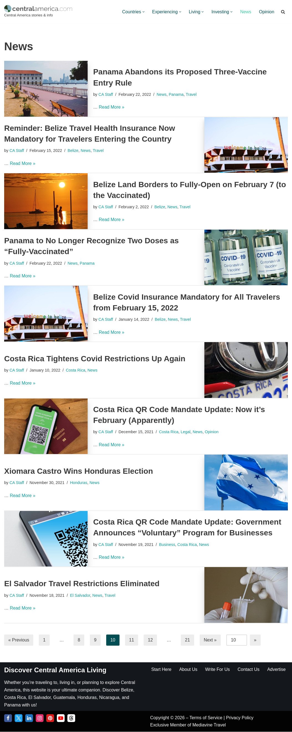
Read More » (112, 107)
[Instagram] (40, 718)
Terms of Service (207, 718)
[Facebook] (8, 718)
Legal (186, 432)
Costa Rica (75, 370)
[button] (143, 12)
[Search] (283, 12)
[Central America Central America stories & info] (38, 12)
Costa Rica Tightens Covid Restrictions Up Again (94, 358)
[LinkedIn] (29, 718)
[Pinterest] (50, 718)
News (245, 11)
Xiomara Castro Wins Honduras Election (78, 471)
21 (187, 640)
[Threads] (71, 718)
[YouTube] (61, 718)
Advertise (277, 669)
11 (131, 640)
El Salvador (80, 595)
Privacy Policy (240, 718)
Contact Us (249, 669)
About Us (188, 669)
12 (150, 640)
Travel (191, 94)
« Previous (18, 640)
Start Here (161, 669)
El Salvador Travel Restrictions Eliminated (81, 583)
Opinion (266, 11)
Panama (176, 94)
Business (167, 544)
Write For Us (217, 669)
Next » (210, 640)
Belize (73, 150)
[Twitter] (18, 718)
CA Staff (105, 94)
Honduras (78, 482)
